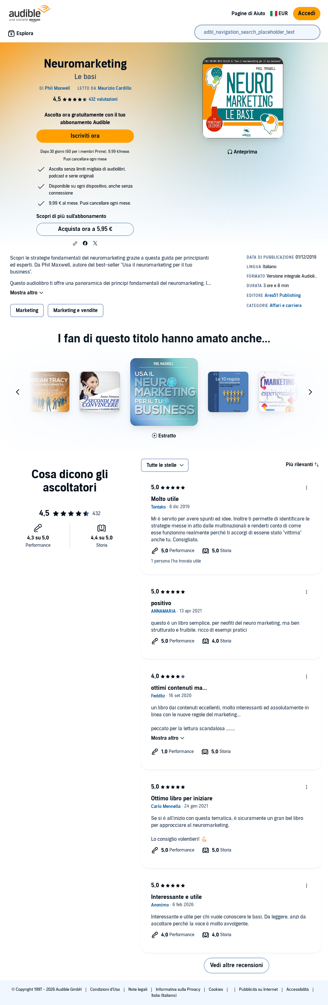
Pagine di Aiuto (248, 13)
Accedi (306, 13)
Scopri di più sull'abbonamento (71, 216)
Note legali (138, 989)
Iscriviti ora (85, 136)
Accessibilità (298, 989)
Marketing (27, 310)
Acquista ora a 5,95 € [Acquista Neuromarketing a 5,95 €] (85, 229)
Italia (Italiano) (164, 995)
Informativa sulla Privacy (178, 989)
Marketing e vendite (75, 310)
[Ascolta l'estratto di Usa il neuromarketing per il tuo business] (164, 435)
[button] (75, 243)
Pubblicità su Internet (259, 989)
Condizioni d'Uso (105, 989)
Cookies (216, 989)
